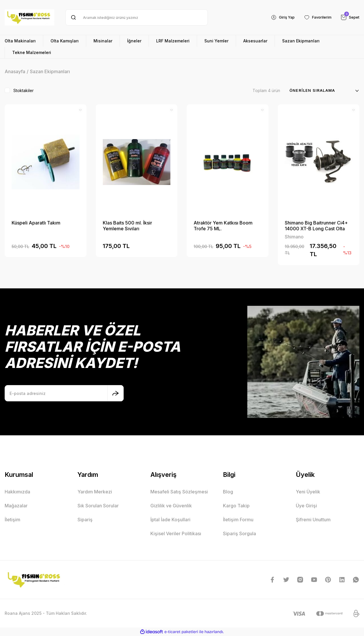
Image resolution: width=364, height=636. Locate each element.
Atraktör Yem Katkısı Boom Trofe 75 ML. (223, 225)
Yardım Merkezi (95, 492)
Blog (228, 492)
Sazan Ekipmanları (50, 71)
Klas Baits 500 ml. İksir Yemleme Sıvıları (127, 225)
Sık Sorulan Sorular (98, 506)
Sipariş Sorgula (239, 533)
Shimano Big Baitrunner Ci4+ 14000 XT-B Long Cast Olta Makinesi (316, 225)
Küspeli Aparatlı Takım (36, 223)
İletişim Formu (238, 519)
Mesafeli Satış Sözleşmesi (179, 492)
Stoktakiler (23, 90)
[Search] (136, 17)
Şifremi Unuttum (313, 519)
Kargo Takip (236, 506)
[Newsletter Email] (64, 393)
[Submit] (115, 393)
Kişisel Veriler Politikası (175, 533)
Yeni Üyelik (308, 492)
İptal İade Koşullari (170, 519)
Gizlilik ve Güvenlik (171, 506)
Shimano (294, 237)
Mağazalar (16, 506)
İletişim (12, 519)
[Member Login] (277, 17)
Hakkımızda (17, 492)
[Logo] (29, 17)
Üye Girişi (306, 506)
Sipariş (85, 519)
